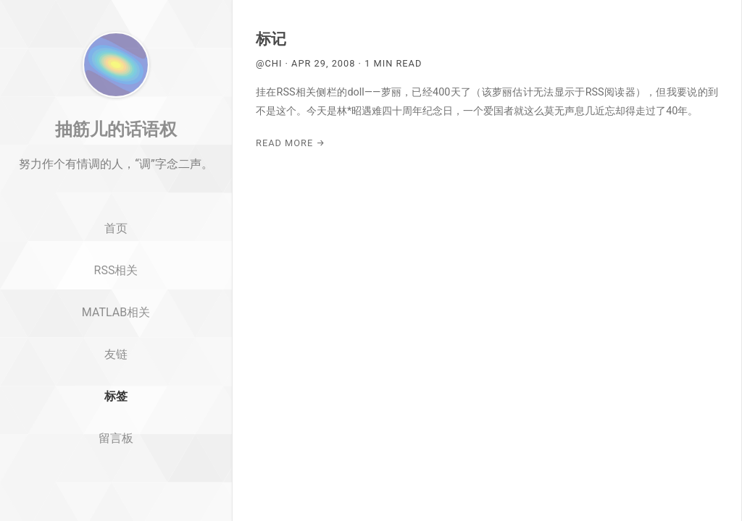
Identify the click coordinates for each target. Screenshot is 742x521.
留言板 (116, 485)
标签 (116, 443)
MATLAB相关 (116, 359)
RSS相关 (116, 317)
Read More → (290, 142)
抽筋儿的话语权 (116, 176)
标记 (271, 39)
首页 (116, 276)
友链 (116, 401)
